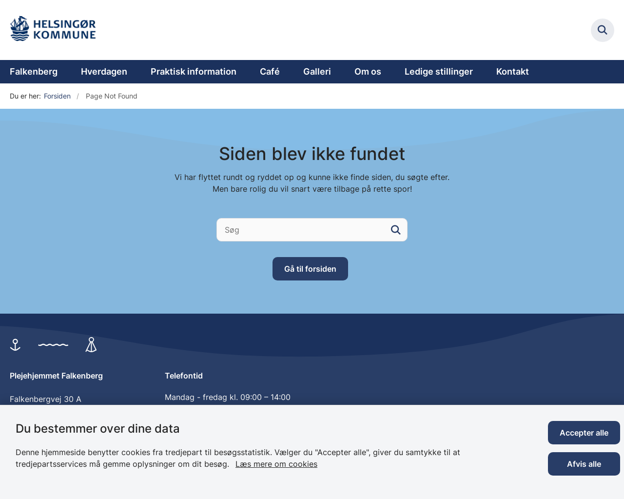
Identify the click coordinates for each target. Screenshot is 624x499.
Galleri (317, 71)
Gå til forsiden (310, 269)
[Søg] (312, 229)
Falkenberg (34, 71)
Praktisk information (193, 71)
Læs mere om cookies (276, 464)
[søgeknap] (396, 229)
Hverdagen (104, 71)
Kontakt (512, 71)
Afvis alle (584, 464)
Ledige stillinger (439, 71)
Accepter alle (584, 433)
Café (270, 71)
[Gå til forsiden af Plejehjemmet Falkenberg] (56, 30)
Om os (367, 71)
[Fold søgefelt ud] (602, 30)
